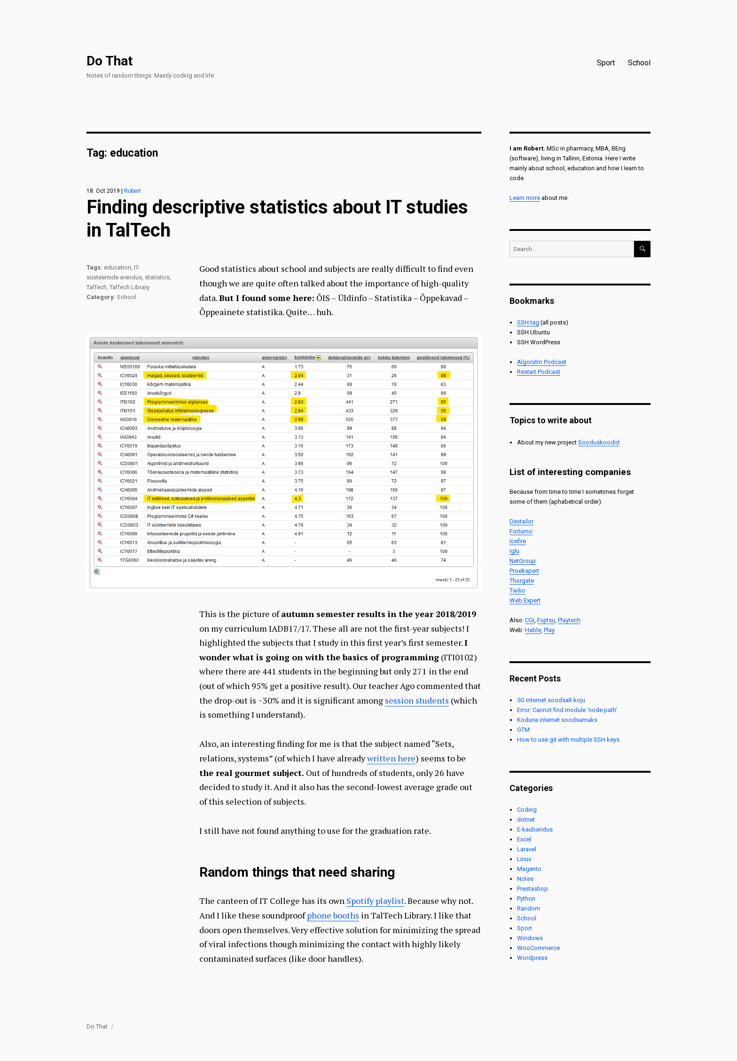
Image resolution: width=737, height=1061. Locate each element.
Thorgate (522, 580)
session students (417, 700)
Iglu (514, 550)
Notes (525, 878)
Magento (529, 868)
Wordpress (532, 957)
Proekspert (524, 570)
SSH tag (528, 322)
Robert (132, 191)
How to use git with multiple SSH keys (568, 739)
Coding (527, 809)
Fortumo (521, 531)
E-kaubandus (535, 829)
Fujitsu (546, 620)
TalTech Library (129, 287)
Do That (109, 61)
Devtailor (521, 521)
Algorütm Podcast (541, 361)
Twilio (517, 590)
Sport (606, 62)
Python (526, 898)
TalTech (96, 287)
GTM (523, 729)
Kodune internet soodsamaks (557, 719)
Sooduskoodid (598, 442)
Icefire (518, 541)
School (639, 62)
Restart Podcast (538, 371)
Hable (533, 629)
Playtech (569, 620)
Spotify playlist (375, 900)
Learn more (525, 197)
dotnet (526, 819)
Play (549, 629)
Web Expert (525, 600)
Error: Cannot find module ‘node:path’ (567, 709)
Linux (524, 859)
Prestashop (532, 888)
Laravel (526, 849)
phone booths (333, 915)
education (117, 267)
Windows (530, 938)
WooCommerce (538, 947)
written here (391, 758)
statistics (157, 277)
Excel (524, 839)
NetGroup (523, 560)
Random (528, 908)
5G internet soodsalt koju (551, 700)
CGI (529, 620)
